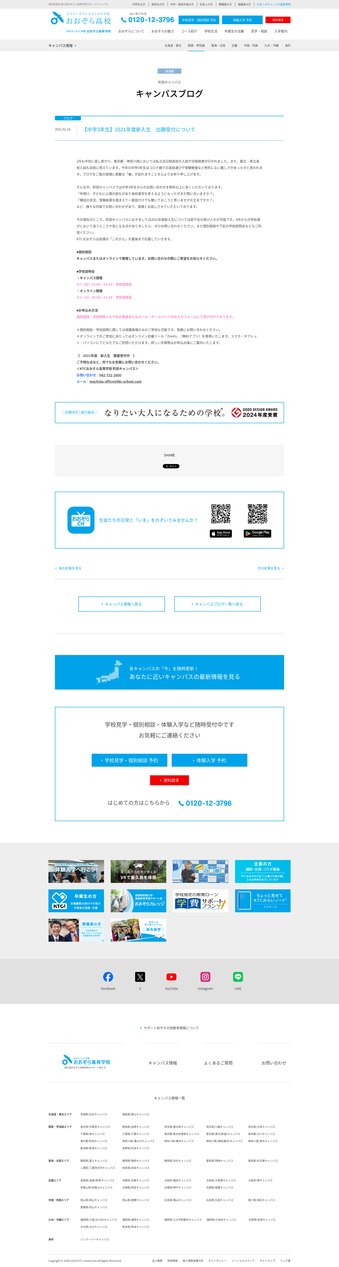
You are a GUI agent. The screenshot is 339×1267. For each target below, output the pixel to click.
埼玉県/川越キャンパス (219, 1127)
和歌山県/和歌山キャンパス (96, 1187)
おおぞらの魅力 (162, 31)
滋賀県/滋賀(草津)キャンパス (97, 1180)
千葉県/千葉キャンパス (135, 1134)
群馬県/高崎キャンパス (135, 1127)
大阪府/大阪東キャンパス (221, 1180)
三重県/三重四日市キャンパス (97, 1168)
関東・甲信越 (196, 45)
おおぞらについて (131, 31)
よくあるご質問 (218, 1063)
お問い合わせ (274, 1063)
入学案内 (280, 31)
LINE (238, 988)
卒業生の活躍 (234, 31)
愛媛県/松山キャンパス (93, 1207)
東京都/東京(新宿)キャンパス (223, 1134)
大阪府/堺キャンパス (260, 1180)
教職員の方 (225, 4)
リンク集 (285, 1261)
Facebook (108, 988)
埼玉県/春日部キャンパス (179, 1127)
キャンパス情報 (60, 45)
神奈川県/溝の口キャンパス (138, 1141)
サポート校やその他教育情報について (171, 1027)
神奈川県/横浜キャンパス (179, 1141)
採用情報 (172, 1261)
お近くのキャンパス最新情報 (274, 4)
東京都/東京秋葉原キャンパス (181, 1134)
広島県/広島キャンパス (219, 1200)
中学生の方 (138, 4)
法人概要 (157, 1261)
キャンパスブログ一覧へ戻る (219, 604)
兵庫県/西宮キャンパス (135, 1187)
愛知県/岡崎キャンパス (219, 1161)
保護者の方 (244, 4)
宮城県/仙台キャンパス (93, 1114)
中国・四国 (251, 45)
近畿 (234, 45)
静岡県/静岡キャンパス (135, 1161)
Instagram (205, 988)
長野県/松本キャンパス (135, 1148)
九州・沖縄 (271, 45)
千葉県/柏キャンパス (92, 1134)
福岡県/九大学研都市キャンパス (183, 1220)
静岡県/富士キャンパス (93, 1161)
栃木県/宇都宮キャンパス (95, 1127)
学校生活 (210, 31)
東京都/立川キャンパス (261, 1134)
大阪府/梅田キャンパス (177, 1180)
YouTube (171, 988)
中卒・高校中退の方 (182, 4)
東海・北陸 (218, 45)
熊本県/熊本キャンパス (135, 1227)
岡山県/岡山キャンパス (93, 1200)
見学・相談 (259, 31)
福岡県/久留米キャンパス (221, 1220)
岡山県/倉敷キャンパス (135, 1200)
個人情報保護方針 (193, 1261)
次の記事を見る (268, 568)
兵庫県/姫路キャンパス (219, 1187)
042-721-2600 (110, 375)
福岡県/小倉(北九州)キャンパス (98, 1220)
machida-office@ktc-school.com (115, 381)
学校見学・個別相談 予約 (199, 20)
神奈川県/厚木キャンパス (263, 1141)
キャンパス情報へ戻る (123, 604)
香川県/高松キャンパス (261, 1200)
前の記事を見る (70, 568)
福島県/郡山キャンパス (135, 1114)
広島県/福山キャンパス (177, 1200)
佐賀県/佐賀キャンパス (262, 1220)
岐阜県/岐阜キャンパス (135, 1168)
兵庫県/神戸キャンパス (177, 1187)
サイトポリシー (217, 1261)
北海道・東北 (173, 45)
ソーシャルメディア (243, 1261)
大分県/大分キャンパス (93, 1227)
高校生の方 (157, 4)
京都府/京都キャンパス (135, 1180)
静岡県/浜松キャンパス (177, 1161)
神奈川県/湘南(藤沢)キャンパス (224, 1141)
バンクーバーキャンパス (94, 1239)
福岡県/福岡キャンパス (135, 1220)
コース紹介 (189, 31)
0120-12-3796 (147, 20)
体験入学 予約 (242, 20)
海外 (288, 45)
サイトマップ (267, 1261)
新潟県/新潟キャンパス (93, 1148)
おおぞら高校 (80, 22)
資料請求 (278, 20)
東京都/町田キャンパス (93, 1141)
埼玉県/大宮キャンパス (261, 1127)
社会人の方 (206, 4)
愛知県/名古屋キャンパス (263, 1161)
